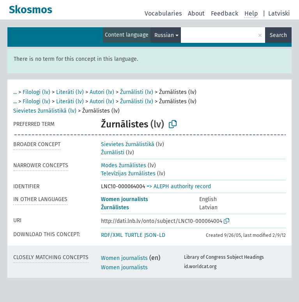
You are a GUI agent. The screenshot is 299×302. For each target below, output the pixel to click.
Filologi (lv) (36, 92)
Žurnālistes (115, 207)
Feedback (224, 13)
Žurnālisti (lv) (136, 92)
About (196, 13)
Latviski (279, 13)
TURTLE (133, 235)
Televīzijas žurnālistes (128, 173)
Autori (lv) (102, 92)
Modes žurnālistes (123, 165)
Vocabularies (163, 13)
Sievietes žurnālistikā (127, 144)
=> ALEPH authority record (179, 186)
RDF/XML (112, 235)
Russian (164, 35)
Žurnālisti (112, 152)
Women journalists (124, 199)
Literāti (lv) (70, 92)
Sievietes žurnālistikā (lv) (44, 111)
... (15, 92)
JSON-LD (154, 235)
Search (278, 35)
